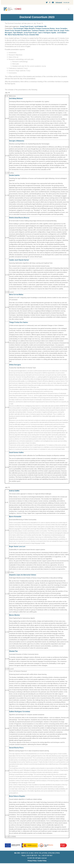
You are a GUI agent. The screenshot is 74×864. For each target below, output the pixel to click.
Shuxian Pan (13, 651)
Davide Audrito (14, 175)
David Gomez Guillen (16, 452)
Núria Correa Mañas (16, 294)
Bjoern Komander (15, 516)
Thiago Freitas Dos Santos (18, 322)
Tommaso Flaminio (38, 30)
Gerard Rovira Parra (16, 748)
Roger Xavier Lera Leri (17, 546)
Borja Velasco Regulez (17, 796)
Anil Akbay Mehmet (16, 98)
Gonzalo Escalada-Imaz (23, 30)
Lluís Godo (49, 30)
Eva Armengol (18, 28)
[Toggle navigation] (69, 9)
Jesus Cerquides (61, 28)
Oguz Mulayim (18, 33)
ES (66, 2)
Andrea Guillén (14, 491)
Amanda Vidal (34, 35)
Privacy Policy (32, 861)
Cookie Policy (42, 861)
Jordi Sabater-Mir (40, 26)
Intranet (59, 2)
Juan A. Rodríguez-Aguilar (47, 33)
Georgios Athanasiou (16, 141)
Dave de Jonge (59, 30)
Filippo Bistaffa (29, 28)
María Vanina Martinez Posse (18, 35)
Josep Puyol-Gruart (27, 26)
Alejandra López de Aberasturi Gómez (22, 575)
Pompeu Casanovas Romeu (45, 28)
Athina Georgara (15, 365)
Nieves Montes (14, 615)
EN (68, 2)
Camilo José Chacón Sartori (19, 260)
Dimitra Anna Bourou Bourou (19, 218)
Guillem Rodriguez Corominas (19, 711)
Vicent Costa (9, 30)
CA (64, 2)
